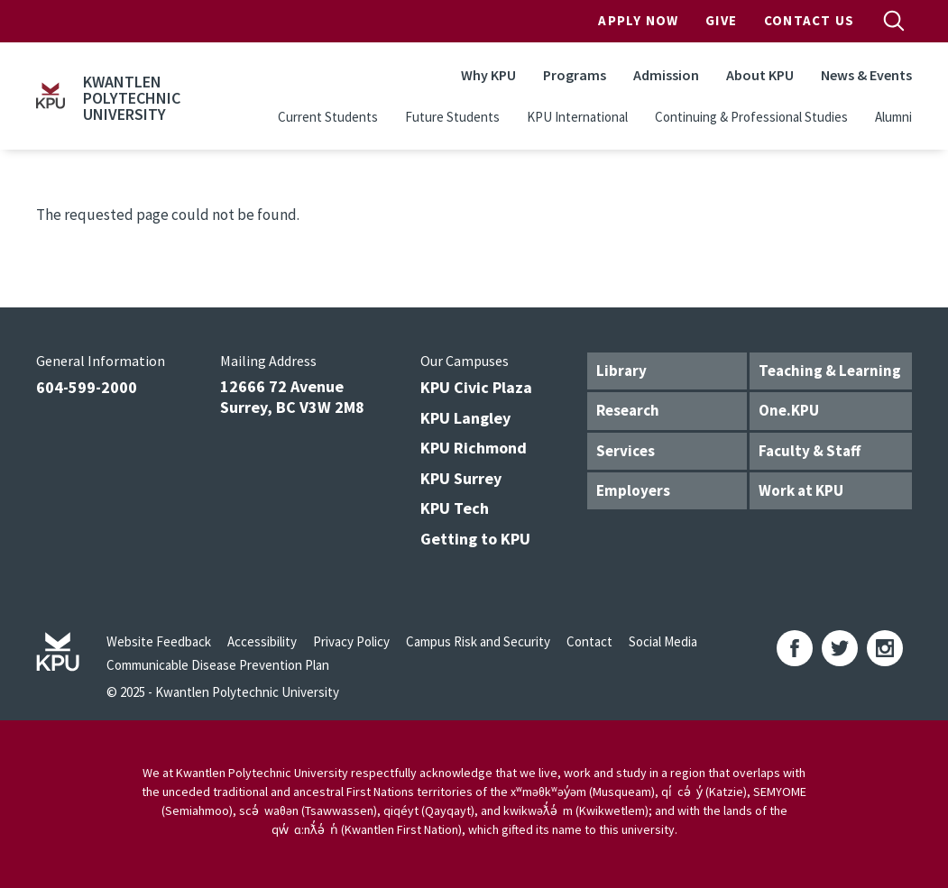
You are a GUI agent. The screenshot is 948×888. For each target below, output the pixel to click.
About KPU (760, 75)
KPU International (577, 116)
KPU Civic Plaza (476, 387)
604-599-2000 (86, 387)
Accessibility (262, 641)
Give (721, 20)
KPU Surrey (461, 478)
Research (627, 410)
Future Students (452, 116)
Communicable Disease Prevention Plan (217, 664)
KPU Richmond (473, 447)
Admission (666, 75)
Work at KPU (801, 490)
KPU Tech (454, 508)
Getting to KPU (475, 538)
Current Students (328, 116)
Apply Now (638, 20)
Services (625, 451)
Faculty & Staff (810, 451)
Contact (589, 641)
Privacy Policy (351, 641)
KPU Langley (465, 417)
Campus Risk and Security (478, 641)
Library (621, 370)
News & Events (866, 75)
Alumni (893, 116)
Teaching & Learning (830, 370)
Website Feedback (158, 641)
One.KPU (789, 410)
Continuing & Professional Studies (751, 116)
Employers (633, 490)
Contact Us (809, 20)
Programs (574, 75)
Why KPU (488, 75)
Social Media (663, 641)
